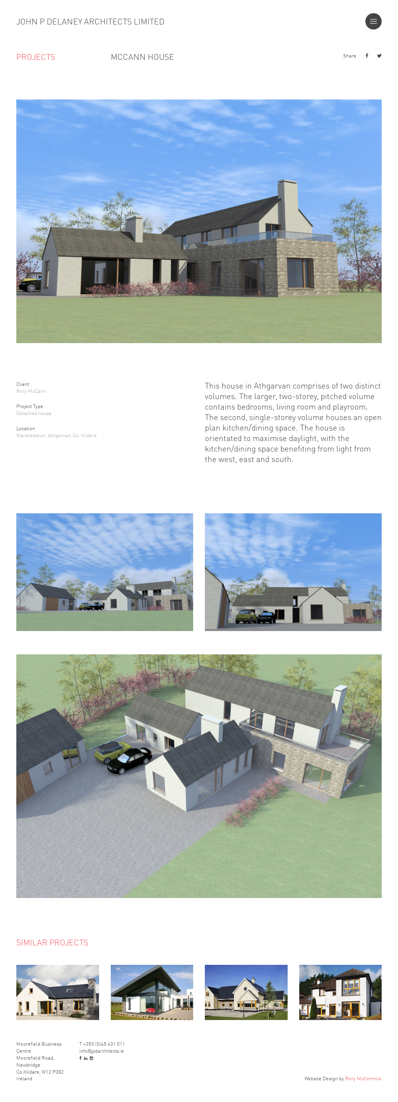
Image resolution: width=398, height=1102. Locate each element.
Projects (35, 57)
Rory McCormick (363, 1078)
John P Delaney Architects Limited (90, 21)
